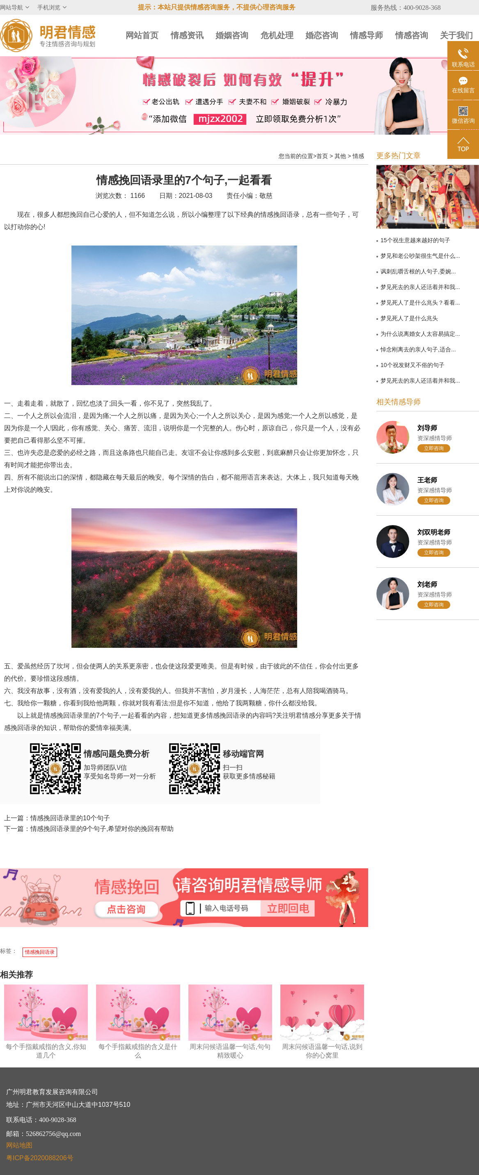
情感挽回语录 (40, 952)
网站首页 (142, 35)
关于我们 (456, 35)
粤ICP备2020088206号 (39, 1157)
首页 (322, 156)
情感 (358, 156)
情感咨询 (411, 35)
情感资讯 (187, 35)
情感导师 (366, 35)
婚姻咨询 (231, 35)
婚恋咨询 (321, 35)
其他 (340, 156)
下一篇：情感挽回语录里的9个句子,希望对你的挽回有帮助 (89, 828)
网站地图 (19, 1145)
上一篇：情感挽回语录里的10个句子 (57, 818)
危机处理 (277, 35)
